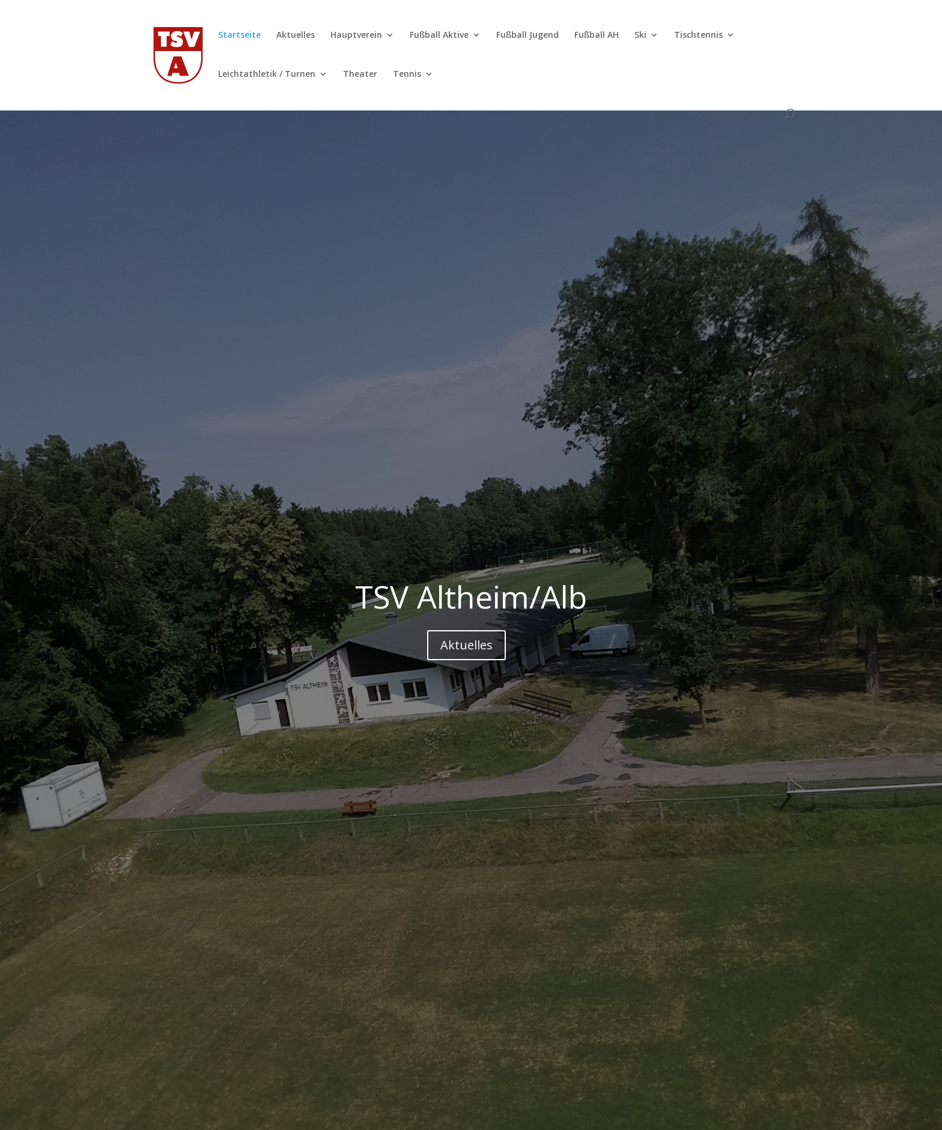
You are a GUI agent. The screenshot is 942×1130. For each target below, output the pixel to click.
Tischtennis (698, 35)
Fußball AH (596, 35)
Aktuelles (295, 35)
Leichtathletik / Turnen (266, 74)
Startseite (239, 35)
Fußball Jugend (527, 35)
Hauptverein (356, 35)
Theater (360, 74)
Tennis (407, 74)
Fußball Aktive (439, 35)
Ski (640, 35)
